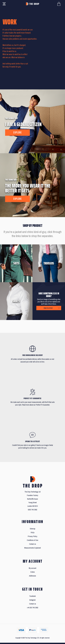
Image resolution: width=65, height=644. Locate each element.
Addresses (32, 576)
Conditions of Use (32, 540)
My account (32, 568)
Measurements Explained (32, 548)
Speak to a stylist (48, 308)
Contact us (32, 544)
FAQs (32, 533)
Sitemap (32, 529)
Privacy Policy (32, 536)
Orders (32, 572)
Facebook (32, 596)
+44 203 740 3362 (32, 608)
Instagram (32, 600)
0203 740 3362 (32, 510)
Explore (17, 132)
